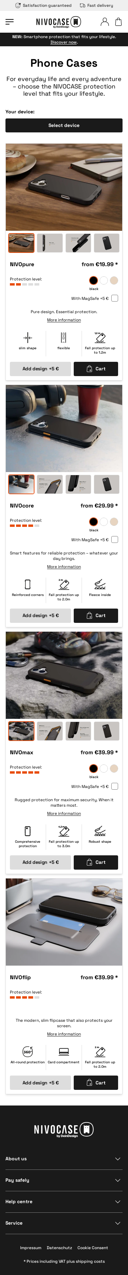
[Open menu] (9, 22)
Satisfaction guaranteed (43, 5)
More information (64, 320)
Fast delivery (96, 5)
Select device (64, 125)
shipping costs (90, 1261)
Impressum (30, 1247)
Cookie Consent (92, 1247)
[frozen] (104, 281)
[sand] (114, 281)
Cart (95, 368)
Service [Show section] (14, 1223)
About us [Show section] (16, 1159)
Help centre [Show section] (18, 1201)
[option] (64, 187)
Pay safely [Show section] (17, 1180)
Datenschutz (59, 1247)
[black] (93, 281)
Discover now (64, 42)
